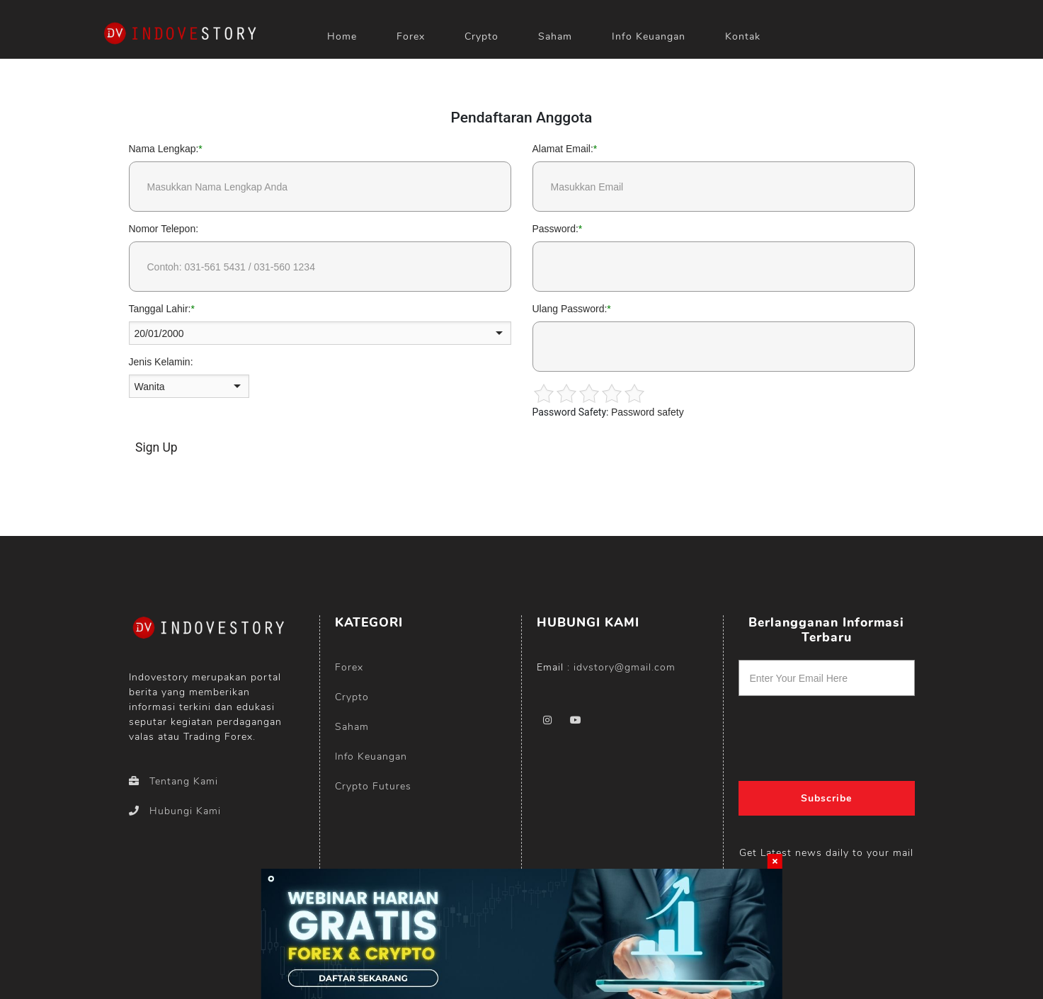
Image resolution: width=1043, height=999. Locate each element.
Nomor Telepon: (164, 228)
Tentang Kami (173, 781)
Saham (555, 36)
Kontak (742, 36)
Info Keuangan (648, 36)
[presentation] (827, 733)
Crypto (481, 36)
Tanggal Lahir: (160, 308)
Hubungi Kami (175, 811)
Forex (349, 667)
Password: (555, 228)
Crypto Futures (373, 786)
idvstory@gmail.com (625, 667)
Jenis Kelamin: (161, 361)
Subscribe (826, 798)
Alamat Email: (562, 148)
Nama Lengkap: (164, 148)
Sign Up (156, 447)
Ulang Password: (570, 308)
